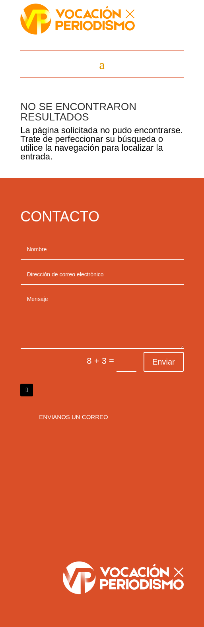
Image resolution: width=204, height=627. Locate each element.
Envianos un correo (73, 416)
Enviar (163, 361)
